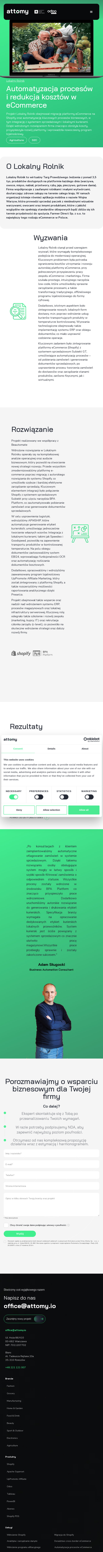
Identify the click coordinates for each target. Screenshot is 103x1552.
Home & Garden (15, 1408)
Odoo (9, 1486)
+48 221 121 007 (15, 1367)
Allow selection (51, 810)
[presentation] (27, 1256)
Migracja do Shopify (64, 1534)
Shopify (10, 1464)
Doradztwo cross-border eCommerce (72, 1541)
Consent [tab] (18, 748)
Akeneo (10, 1508)
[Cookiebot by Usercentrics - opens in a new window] (85, 739)
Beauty (10, 1423)
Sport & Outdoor (15, 1430)
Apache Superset (15, 1471)
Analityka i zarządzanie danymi (22, 1541)
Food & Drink (13, 1415)
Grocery (11, 1393)
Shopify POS (13, 1516)
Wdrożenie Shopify (16, 1534)
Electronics (12, 1438)
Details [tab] (51, 748)
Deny (19, 810)
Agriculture (12, 1445)
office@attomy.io (15, 1330)
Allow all (84, 810)
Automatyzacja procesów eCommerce (73, 1547)
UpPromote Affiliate (16, 1479)
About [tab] (85, 748)
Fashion (10, 1386)
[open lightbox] (51, 49)
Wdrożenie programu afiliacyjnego (24, 1547)
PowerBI (11, 1501)
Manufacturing (14, 1400)
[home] (17, 12)
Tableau (11, 1493)
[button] (91, 11)
